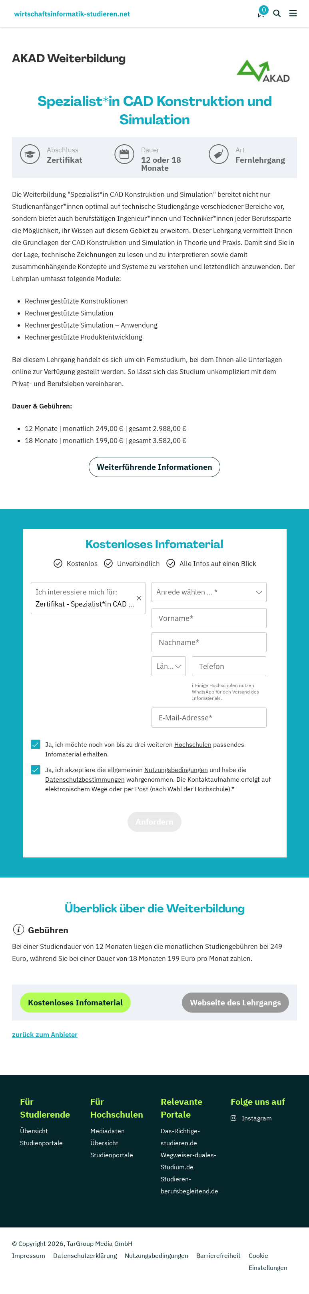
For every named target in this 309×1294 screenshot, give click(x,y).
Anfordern (154, 821)
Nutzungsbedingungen (176, 770)
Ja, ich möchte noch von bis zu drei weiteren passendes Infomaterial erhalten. (144, 749)
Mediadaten (107, 1131)
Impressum (28, 1256)
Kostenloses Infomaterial (75, 1002)
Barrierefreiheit (218, 1256)
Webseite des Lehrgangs (235, 1002)
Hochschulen (192, 744)
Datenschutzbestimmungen (85, 779)
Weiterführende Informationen (154, 466)
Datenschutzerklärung (85, 1256)
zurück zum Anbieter (45, 1034)
